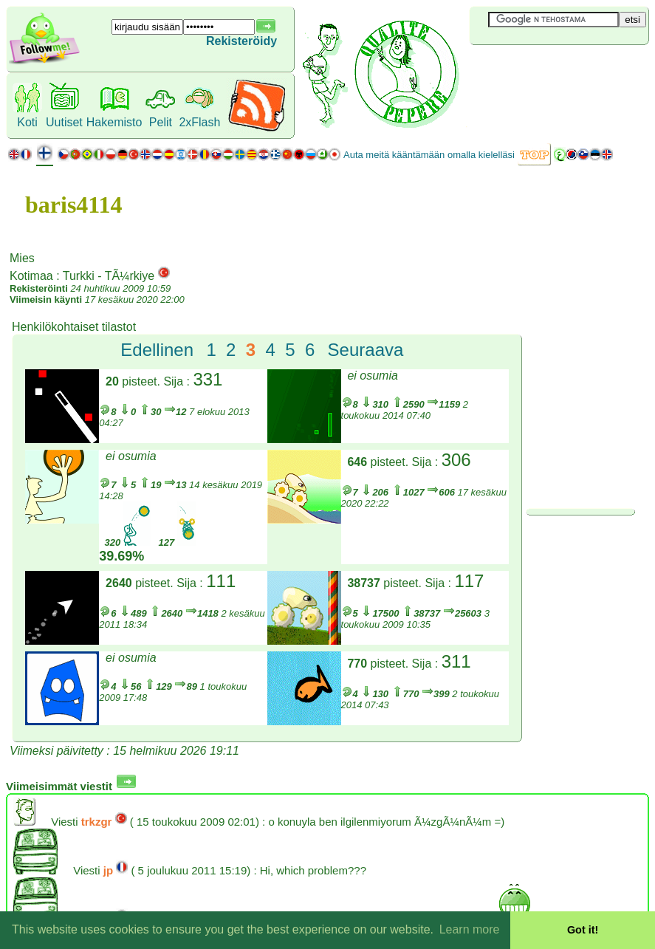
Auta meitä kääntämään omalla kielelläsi (429, 154)
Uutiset (64, 122)
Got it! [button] (582, 930)
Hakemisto (114, 122)
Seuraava (366, 350)
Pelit (160, 122)
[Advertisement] (557, 69)
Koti (27, 122)
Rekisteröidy (241, 41)
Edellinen (156, 350)
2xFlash (199, 122)
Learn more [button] (469, 929)
